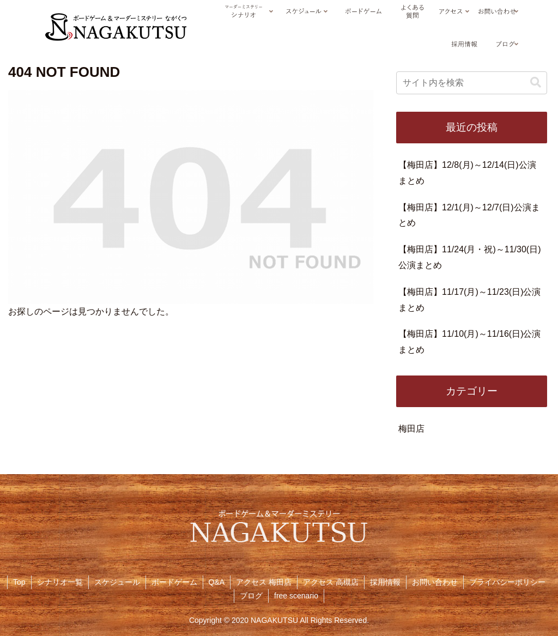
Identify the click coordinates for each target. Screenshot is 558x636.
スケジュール (117, 582)
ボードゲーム (174, 582)
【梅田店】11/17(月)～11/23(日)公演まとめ (469, 299)
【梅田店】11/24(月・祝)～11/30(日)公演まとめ (469, 257)
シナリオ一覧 (60, 582)
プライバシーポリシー (507, 582)
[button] (535, 82)
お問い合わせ (435, 582)
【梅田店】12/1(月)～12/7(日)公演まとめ (469, 215)
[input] (471, 82)
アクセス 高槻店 (331, 582)
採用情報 (385, 582)
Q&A (217, 582)
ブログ (251, 595)
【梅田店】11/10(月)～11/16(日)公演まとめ (469, 341)
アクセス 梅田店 (264, 582)
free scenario (296, 595)
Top (19, 582)
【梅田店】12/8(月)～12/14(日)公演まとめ (467, 172)
